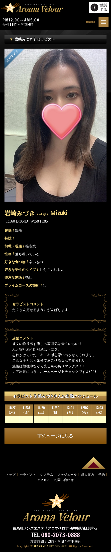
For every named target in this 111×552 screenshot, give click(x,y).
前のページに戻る (55, 435)
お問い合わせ (64, 479)
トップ (10, 474)
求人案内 (87, 474)
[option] (55, 125)
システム (46, 474)
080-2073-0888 (60, 535)
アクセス (43, 479)
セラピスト (28, 474)
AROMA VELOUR (50, 546)
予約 (101, 474)
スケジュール (67, 474)
